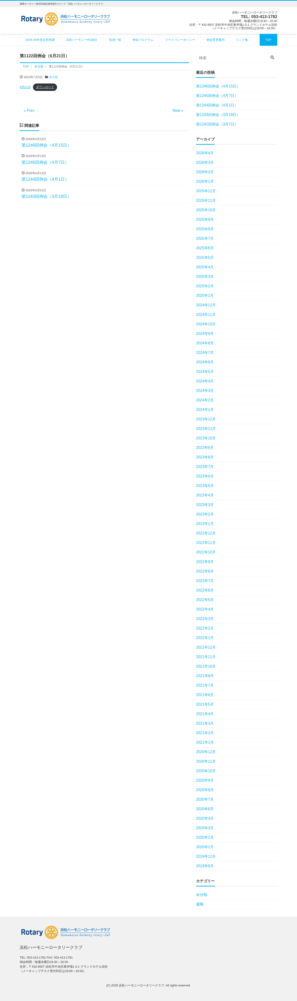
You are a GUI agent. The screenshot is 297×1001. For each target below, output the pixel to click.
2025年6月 (205, 248)
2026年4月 (205, 153)
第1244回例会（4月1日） (217, 105)
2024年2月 (205, 400)
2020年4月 (205, 818)
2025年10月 (206, 210)
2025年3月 (205, 276)
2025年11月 (206, 200)
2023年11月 (206, 429)
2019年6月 (205, 866)
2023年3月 (205, 505)
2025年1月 (205, 295)
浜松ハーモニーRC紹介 (82, 40)
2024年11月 (206, 315)
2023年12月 (206, 419)
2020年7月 (205, 799)
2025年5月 (205, 257)
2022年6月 (205, 590)
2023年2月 (205, 514)
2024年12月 (206, 305)
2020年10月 (206, 771)
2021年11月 (206, 657)
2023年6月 (205, 476)
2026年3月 (205, 162)
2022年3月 (205, 619)
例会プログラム (143, 40)
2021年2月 (205, 733)
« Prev (29, 110)
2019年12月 (206, 856)
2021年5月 (205, 704)
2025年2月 (205, 286)
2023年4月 (205, 495)
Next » (178, 110)
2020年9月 (205, 780)
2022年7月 (205, 581)
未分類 (53, 77)
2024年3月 (205, 391)
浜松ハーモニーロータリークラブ (141, 985)
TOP (268, 40)
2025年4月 (205, 267)
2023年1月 (205, 524)
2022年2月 (205, 628)
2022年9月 (205, 562)
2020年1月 (205, 847)
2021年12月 (206, 647)
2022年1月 (205, 638)
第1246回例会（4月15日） (218, 86)
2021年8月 (205, 676)
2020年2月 (205, 837)
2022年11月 (206, 543)
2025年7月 (205, 238)
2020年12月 (206, 752)
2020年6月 (205, 809)
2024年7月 (205, 353)
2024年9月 (205, 334)
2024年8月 (205, 343)
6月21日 (25, 87)
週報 (199, 904)
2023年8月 (205, 457)
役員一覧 (115, 40)
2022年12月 (206, 533)
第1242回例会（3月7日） (217, 124)
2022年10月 (206, 552)
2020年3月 (205, 828)
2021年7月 (205, 685)
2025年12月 (206, 191)
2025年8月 (205, 229)
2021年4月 (205, 714)
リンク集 (242, 40)
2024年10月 (206, 324)
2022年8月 (205, 571)
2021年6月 (205, 695)
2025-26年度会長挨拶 (40, 40)
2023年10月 (206, 438)
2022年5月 (205, 600)
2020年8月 (205, 790)
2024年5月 (205, 372)
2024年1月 (205, 410)
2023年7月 (205, 467)
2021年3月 (205, 723)
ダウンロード (45, 87)
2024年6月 (205, 362)
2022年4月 (205, 609)
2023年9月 (205, 448)
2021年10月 (206, 666)
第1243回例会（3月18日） (218, 115)
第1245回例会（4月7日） (217, 96)
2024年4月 (205, 381)
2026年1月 (205, 181)
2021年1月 (205, 742)
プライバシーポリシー (180, 40)
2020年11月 (206, 761)
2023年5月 (205, 486)
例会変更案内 (216, 40)
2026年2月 (205, 172)
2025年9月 (205, 219)
